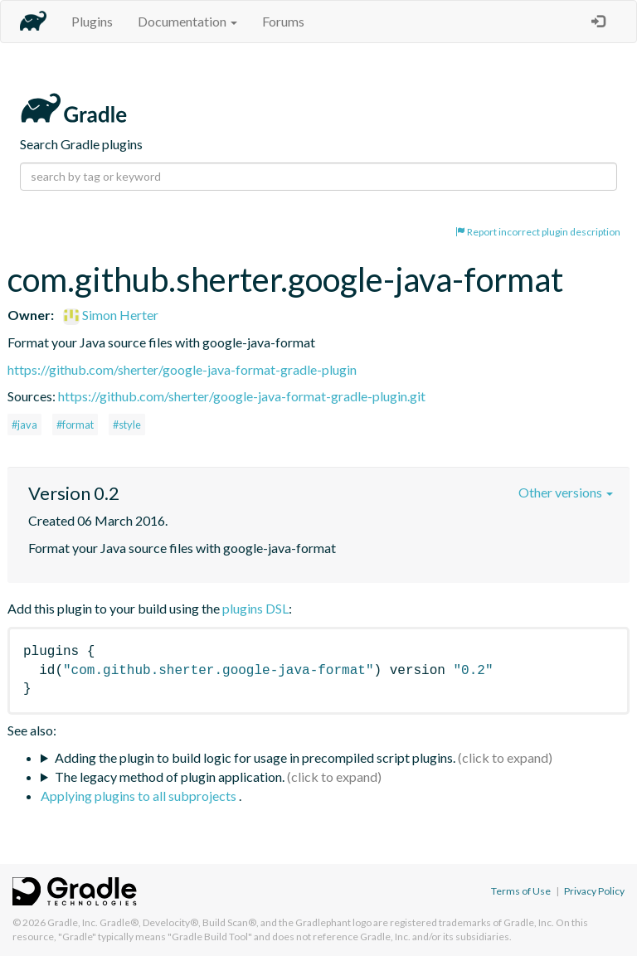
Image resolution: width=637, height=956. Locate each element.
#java (24, 424)
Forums (283, 21)
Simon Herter (110, 315)
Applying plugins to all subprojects (140, 795)
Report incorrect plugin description (537, 232)
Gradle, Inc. (72, 922)
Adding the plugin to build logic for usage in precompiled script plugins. (255, 757)
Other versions (565, 492)
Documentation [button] (187, 21)
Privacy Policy (594, 891)
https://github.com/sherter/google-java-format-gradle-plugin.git (241, 396)
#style (127, 424)
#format (75, 424)
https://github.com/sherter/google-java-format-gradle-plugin (182, 369)
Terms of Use (521, 891)
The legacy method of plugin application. (169, 776)
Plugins (92, 21)
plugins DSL (255, 608)
